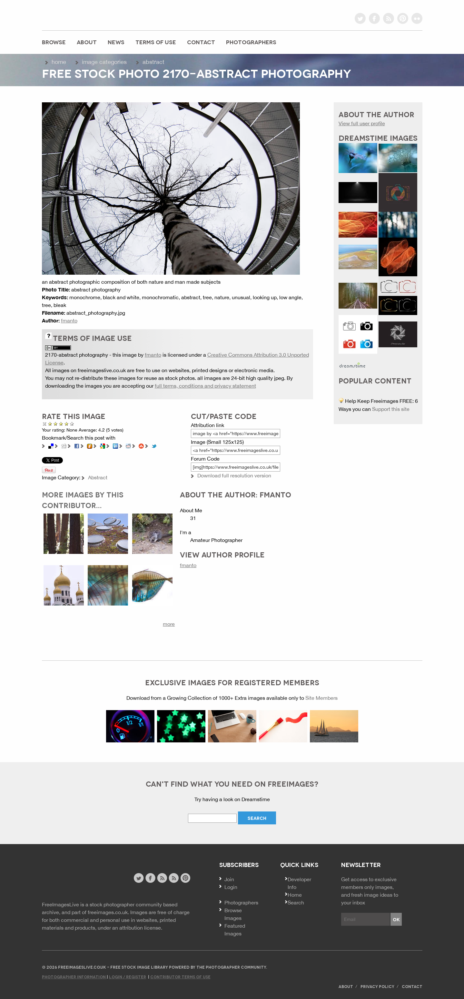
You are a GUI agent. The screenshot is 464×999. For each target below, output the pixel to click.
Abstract (153, 61)
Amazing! (69, 423)
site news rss (162, 878)
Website (77, 879)
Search (296, 902)
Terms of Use (155, 41)
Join (229, 879)
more (169, 624)
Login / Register (127, 976)
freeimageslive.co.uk (78, 14)
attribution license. (140, 928)
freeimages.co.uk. (108, 912)
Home (59, 61)
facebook (374, 18)
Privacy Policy (377, 986)
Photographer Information (74, 976)
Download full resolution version (234, 475)
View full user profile (362, 123)
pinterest (402, 18)
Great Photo (66, 423)
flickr (416, 18)
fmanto (69, 320)
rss (388, 18)
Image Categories (104, 61)
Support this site (391, 409)
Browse (54, 41)
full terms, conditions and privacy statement (205, 386)
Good (61, 423)
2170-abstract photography (76, 355)
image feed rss (174, 878)
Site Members (321, 698)
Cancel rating (44, 423)
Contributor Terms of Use (180, 976)
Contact (201, 41)
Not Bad (55, 423)
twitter (360, 18)
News (116, 41)
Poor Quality (50, 423)
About (87, 41)
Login (230, 887)
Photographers (251, 41)
